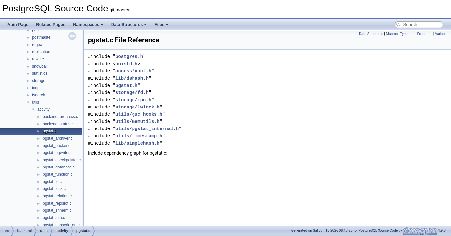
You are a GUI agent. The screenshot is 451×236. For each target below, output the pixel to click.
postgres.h (129, 56)
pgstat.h (126, 85)
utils (35, 102)
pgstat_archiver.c (57, 138)
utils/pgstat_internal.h (147, 129)
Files (161, 24)
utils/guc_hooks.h (138, 114)
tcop (36, 88)
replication (41, 51)
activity (43, 109)
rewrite (38, 59)
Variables (442, 34)
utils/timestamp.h (138, 136)
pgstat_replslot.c (57, 203)
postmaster (41, 37)
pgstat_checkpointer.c (62, 160)
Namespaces (88, 24)
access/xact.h (133, 71)
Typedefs (407, 34)
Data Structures (129, 24)
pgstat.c (49, 131)
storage (38, 80)
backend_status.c (58, 124)
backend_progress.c (60, 116)
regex (37, 44)
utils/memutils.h (137, 121)
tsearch (38, 95)
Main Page (17, 24)
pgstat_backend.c (58, 145)
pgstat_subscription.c (61, 225)
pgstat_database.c (59, 167)
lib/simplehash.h (137, 143)
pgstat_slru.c (54, 217)
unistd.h (126, 64)
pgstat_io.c (52, 181)
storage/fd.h (132, 92)
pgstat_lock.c (54, 189)
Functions (424, 34)
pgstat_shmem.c (57, 210)
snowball (40, 66)
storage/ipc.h (133, 100)
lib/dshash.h (132, 78)
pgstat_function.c (57, 174)
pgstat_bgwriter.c (57, 152)
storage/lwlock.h (137, 107)
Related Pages (50, 24)
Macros (392, 34)
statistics (39, 73)
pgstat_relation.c (57, 196)
